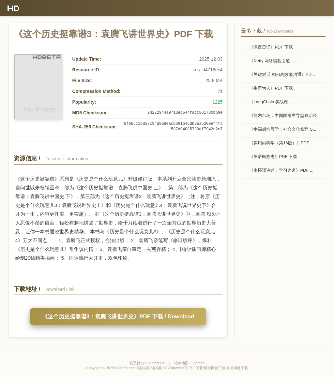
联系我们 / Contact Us (147, 363)
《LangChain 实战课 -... (271, 101)
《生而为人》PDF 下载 (271, 88)
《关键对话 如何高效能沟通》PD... (282, 74)
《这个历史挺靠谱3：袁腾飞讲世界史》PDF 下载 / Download (118, 316)
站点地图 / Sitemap (189, 363)
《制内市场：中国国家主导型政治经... (285, 115)
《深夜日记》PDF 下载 (271, 47)
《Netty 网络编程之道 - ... (273, 60)
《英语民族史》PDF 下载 (273, 156)
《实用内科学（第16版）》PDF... (280, 142)
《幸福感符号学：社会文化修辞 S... (282, 129)
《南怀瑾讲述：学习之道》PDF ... (281, 170)
